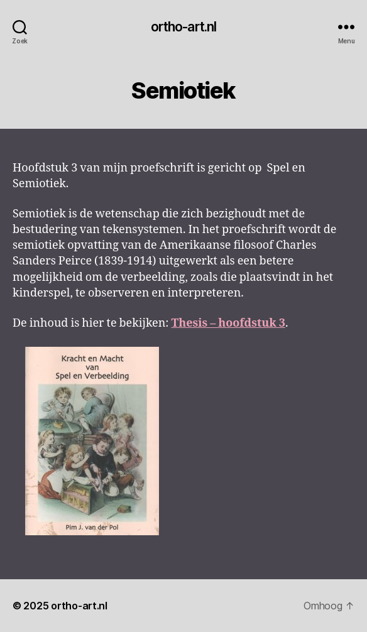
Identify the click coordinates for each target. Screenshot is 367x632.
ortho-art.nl (184, 26)
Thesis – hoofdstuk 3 (228, 323)
